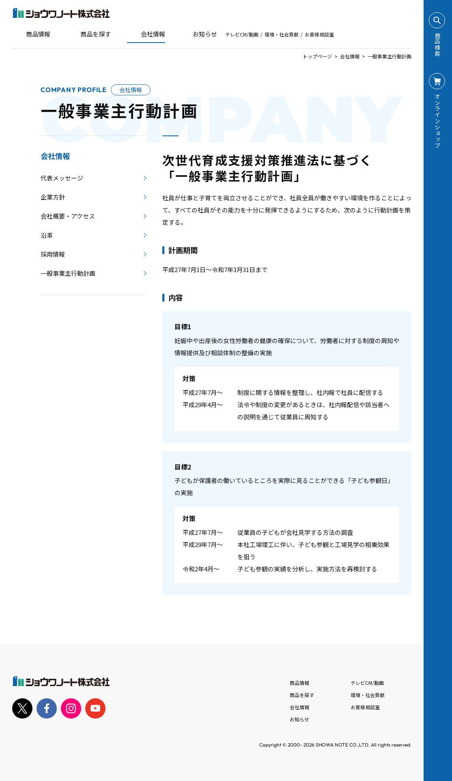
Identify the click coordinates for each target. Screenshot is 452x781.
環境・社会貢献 (282, 34)
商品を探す (89, 34)
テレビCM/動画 (241, 34)
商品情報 (299, 682)
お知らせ (199, 34)
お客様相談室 (319, 34)
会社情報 (349, 56)
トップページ (317, 56)
